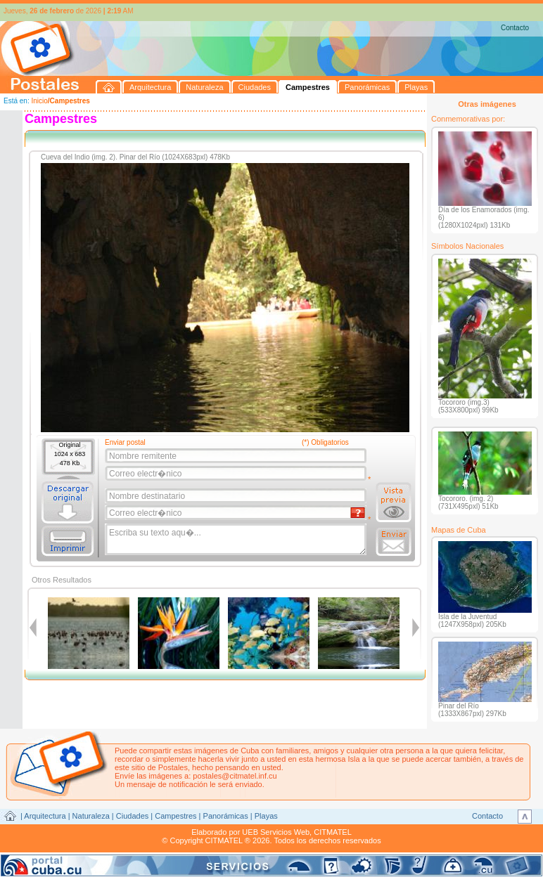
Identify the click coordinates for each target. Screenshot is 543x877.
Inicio (39, 101)
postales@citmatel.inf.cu (234, 776)
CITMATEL (333, 832)
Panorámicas (225, 816)
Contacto (515, 28)
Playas (266, 816)
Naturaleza (91, 816)
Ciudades (132, 816)
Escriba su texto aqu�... (237, 539)
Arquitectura (44, 816)
